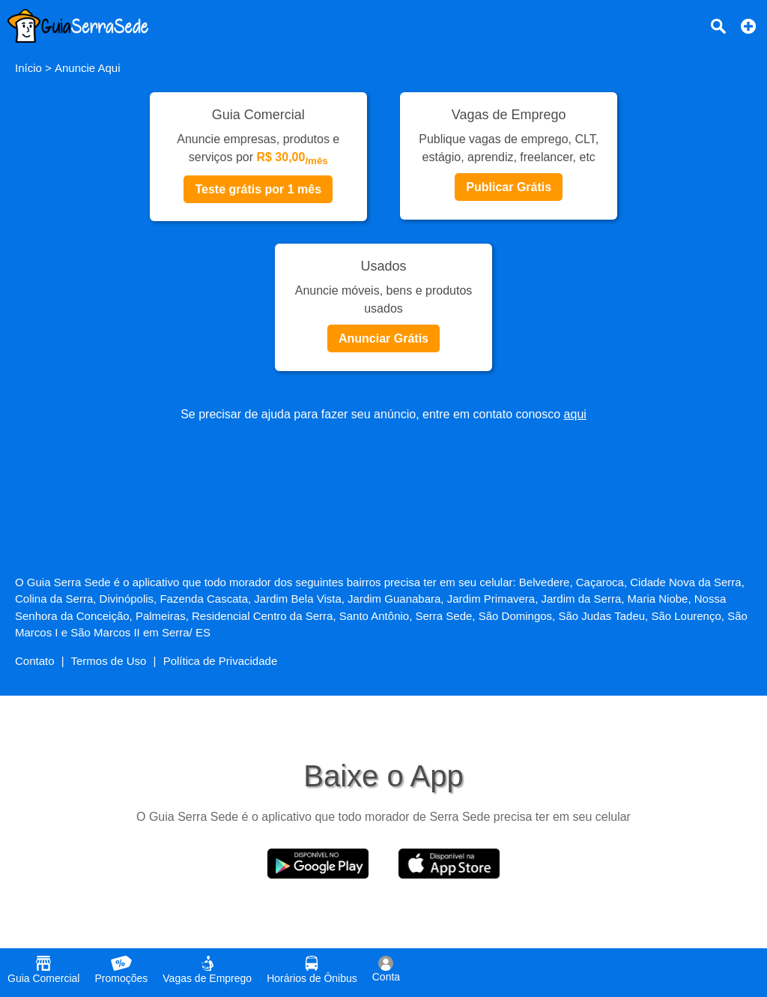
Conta (386, 969)
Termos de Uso (109, 660)
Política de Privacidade (220, 660)
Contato (35, 660)
